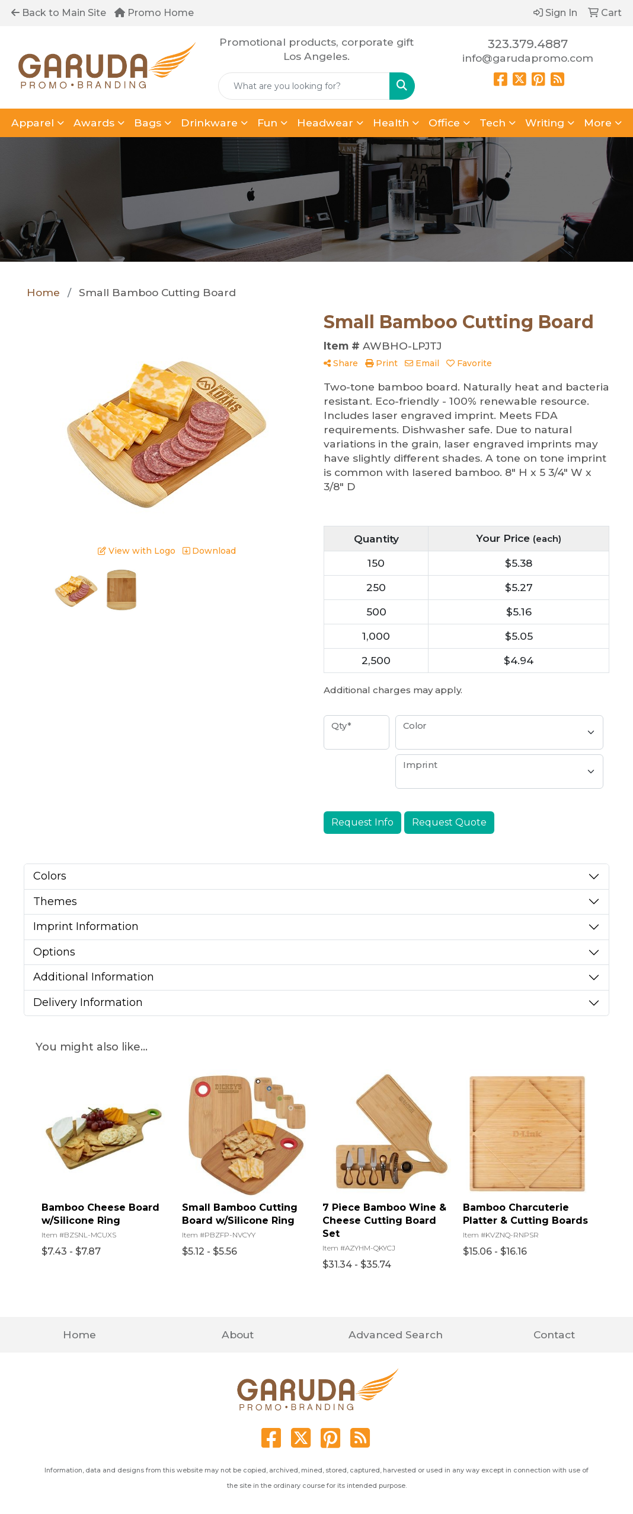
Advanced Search (396, 1334)
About (238, 1334)
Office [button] (444, 122)
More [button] (598, 122)
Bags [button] (147, 122)
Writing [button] (544, 122)
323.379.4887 (528, 44)
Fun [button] (267, 122)
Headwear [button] (325, 122)
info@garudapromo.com (527, 58)
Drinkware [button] (209, 122)
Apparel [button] (32, 122)
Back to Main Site (58, 12)
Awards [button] (93, 122)
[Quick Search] (304, 86)
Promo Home (154, 12)
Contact (554, 1334)
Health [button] (391, 122)
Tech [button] (492, 122)
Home (79, 1334)
